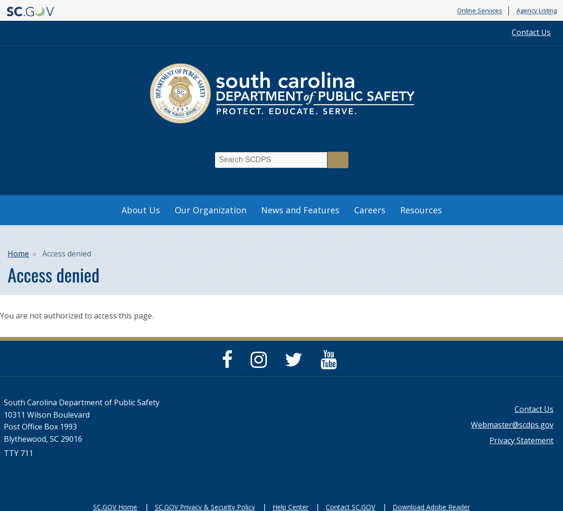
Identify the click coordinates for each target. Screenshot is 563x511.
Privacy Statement (521, 440)
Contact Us (531, 32)
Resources (421, 210)
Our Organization (210, 210)
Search (338, 160)
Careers (369, 210)
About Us (141, 210)
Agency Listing (536, 11)
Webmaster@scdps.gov (512, 425)
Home (18, 253)
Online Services (479, 11)
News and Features (300, 210)
